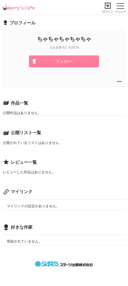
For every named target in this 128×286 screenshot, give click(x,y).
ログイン (107, 11)
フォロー (64, 61)
